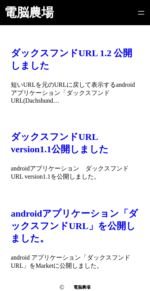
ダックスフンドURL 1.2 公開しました (71, 59)
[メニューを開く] (141, 12)
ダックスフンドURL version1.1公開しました (60, 143)
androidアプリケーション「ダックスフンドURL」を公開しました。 (74, 225)
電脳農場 (29, 12)
